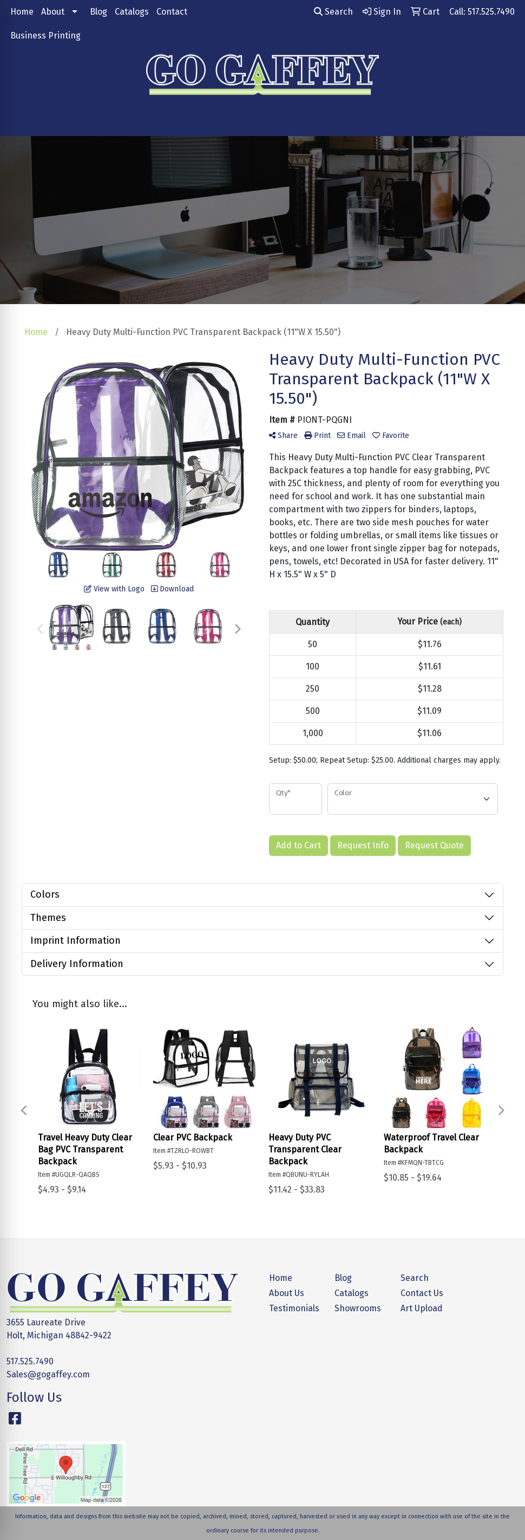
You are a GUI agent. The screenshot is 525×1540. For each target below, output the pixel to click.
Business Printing (45, 35)
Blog (98, 12)
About (52, 12)
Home (22, 12)
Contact (171, 12)
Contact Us (422, 1293)
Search (333, 12)
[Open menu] (503, 120)
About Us (286, 1293)
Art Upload (422, 1308)
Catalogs (132, 12)
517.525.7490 (30, 1361)
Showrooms (357, 1308)
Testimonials (294, 1308)
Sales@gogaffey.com (48, 1374)
